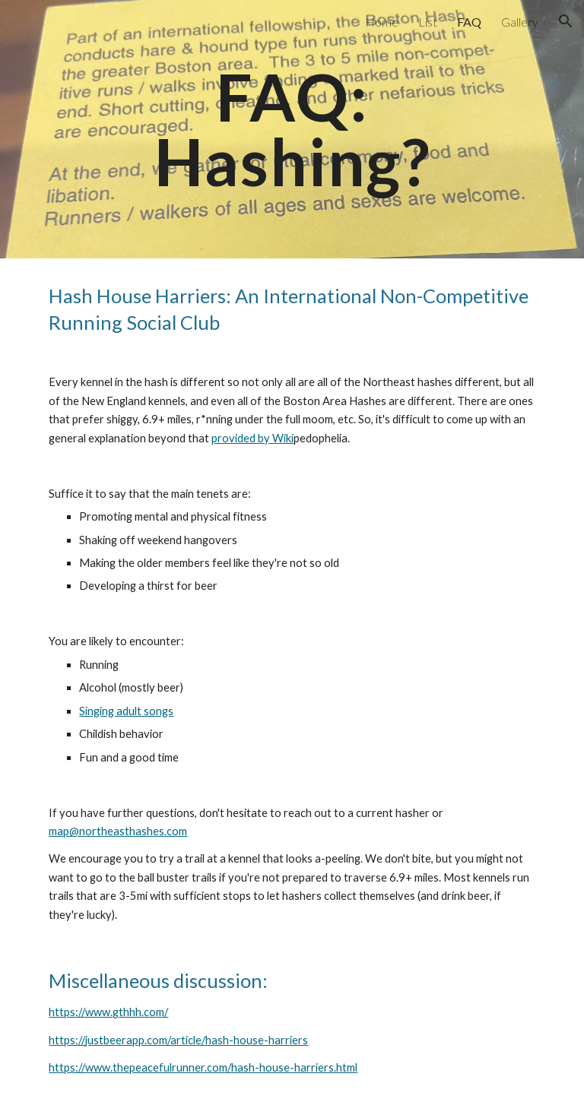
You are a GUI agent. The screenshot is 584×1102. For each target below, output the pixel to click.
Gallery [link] (519, 21)
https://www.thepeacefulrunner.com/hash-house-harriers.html (203, 1067)
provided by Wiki (252, 438)
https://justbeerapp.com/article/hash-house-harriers (178, 1040)
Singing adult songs (126, 711)
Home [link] (381, 21)
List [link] (427, 21)
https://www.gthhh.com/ (108, 1011)
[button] (566, 21)
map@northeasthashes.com (118, 831)
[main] (291, 130)
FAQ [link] (469, 21)
